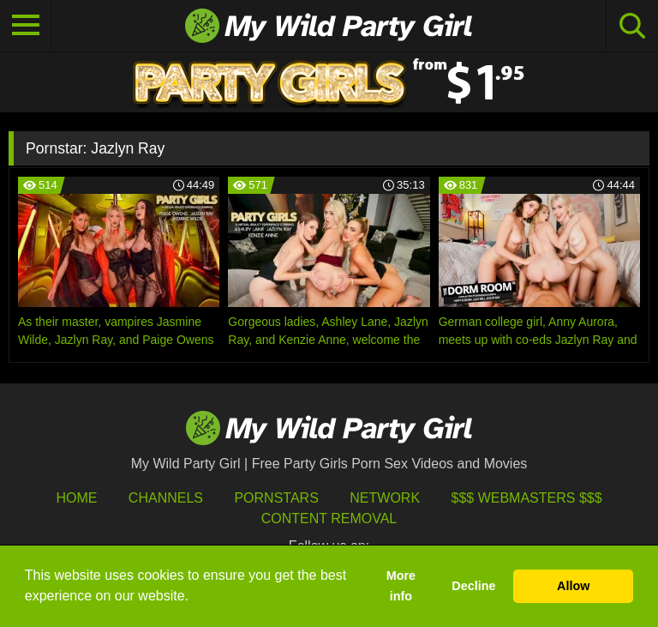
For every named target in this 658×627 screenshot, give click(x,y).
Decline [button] (473, 586)
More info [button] (401, 586)
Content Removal (329, 518)
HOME (76, 498)
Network (385, 498)
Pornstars (276, 498)
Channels (166, 498)
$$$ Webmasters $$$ (527, 498)
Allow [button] (573, 586)
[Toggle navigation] (25, 25)
